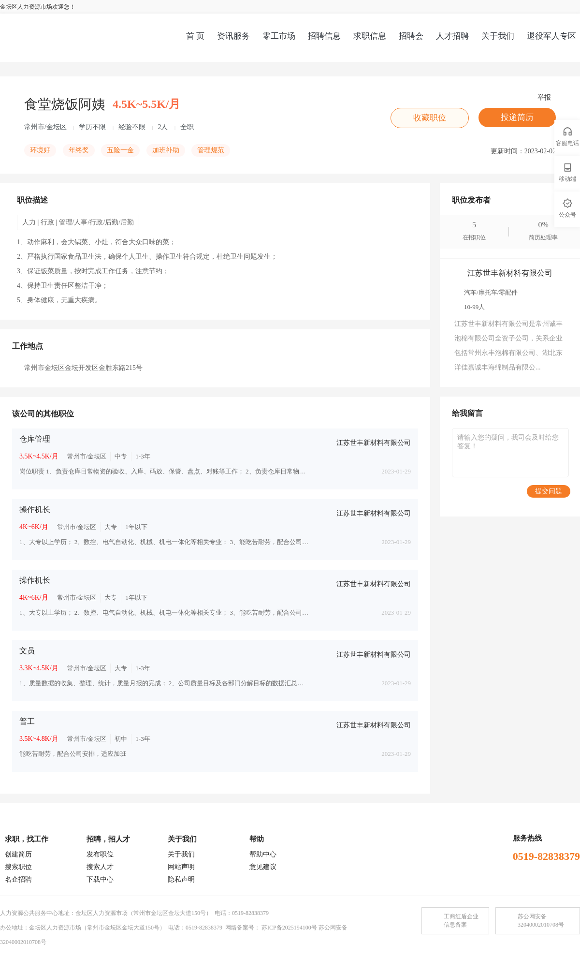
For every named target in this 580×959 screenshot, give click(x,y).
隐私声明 (181, 879)
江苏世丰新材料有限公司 (373, 442)
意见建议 (262, 866)
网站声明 (181, 866)
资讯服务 (233, 36)
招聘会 (411, 36)
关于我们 (497, 36)
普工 (27, 721)
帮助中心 (262, 854)
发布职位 (100, 854)
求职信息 (369, 36)
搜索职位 (18, 866)
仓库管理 (34, 439)
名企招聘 (18, 879)
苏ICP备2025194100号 (289, 927)
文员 (27, 651)
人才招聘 (452, 36)
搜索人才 (100, 866)
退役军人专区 (551, 36)
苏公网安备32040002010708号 (541, 920)
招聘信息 (324, 36)
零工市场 (278, 36)
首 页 (195, 36)
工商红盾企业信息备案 (461, 920)
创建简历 (18, 854)
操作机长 (34, 509)
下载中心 (100, 879)
